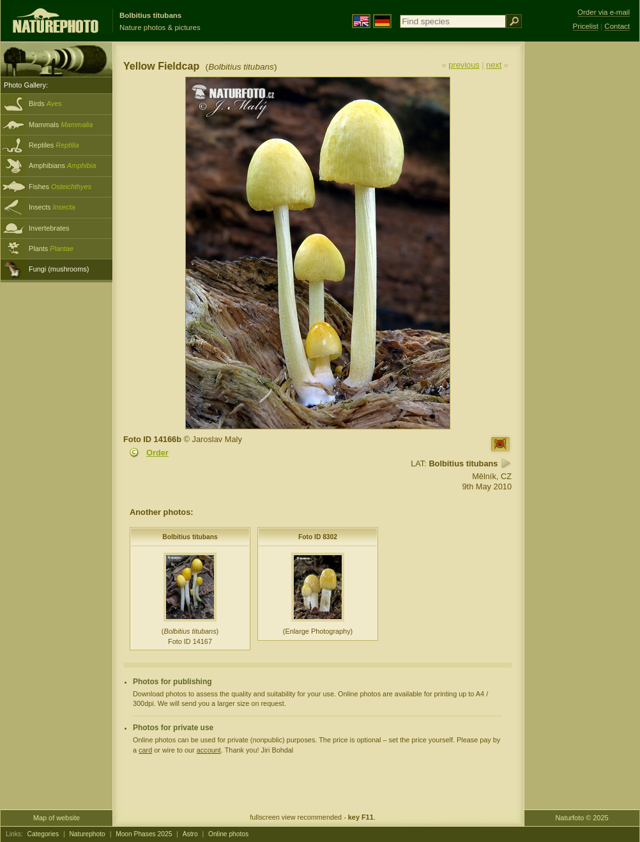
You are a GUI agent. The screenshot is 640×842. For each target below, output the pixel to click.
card (145, 750)
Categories (43, 834)
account (209, 750)
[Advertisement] (582, 246)
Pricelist (585, 26)
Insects (52, 207)
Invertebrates (49, 228)
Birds (45, 103)
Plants (51, 248)
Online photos (228, 834)
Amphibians (62, 165)
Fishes (60, 186)
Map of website (56, 818)
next (493, 65)
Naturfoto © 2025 (582, 818)
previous (463, 65)
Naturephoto (87, 834)
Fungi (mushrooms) (59, 269)
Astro (190, 834)
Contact (617, 26)
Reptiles (54, 145)
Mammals (61, 124)
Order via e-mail (603, 12)
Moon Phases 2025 (144, 834)
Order (157, 452)
